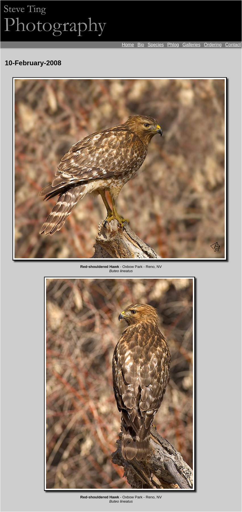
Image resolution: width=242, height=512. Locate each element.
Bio (140, 44)
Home (128, 44)
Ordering (213, 44)
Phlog (173, 44)
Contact (233, 44)
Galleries (191, 44)
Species (156, 44)
